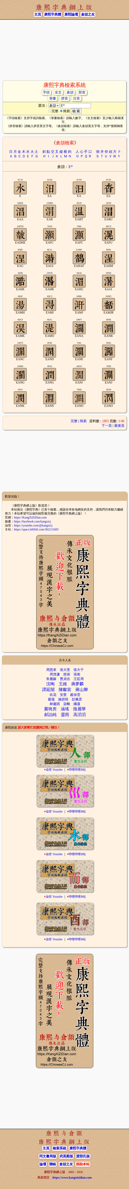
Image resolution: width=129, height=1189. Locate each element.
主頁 (37, 14)
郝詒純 (50, 714)
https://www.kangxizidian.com (72, 1177)
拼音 (64, 98)
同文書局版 (47, 1156)
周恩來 (51, 670)
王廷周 (78, 679)
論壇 (42, 1164)
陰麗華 (79, 709)
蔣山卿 (81, 689)
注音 (76, 98)
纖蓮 (76, 704)
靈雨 (65, 714)
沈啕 (50, 684)
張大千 (78, 670)
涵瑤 (65, 709)
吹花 (53, 695)
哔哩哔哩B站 (77, 769)
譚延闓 (48, 689)
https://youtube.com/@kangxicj (33, 525)
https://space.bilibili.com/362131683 (36, 529)
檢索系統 (59, 1148)
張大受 (65, 670)
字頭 (46, 92)
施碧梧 (63, 699)
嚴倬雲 (75, 695)
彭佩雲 (77, 699)
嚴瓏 (51, 699)
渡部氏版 (83, 1156)
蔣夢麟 (77, 684)
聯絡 (52, 1164)
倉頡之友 (88, 14)
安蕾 (63, 695)
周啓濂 (55, 674)
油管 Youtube (54, 769)
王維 (63, 684)
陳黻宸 (65, 689)
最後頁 (119, 425)
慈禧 (66, 674)
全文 (58, 92)
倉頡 (70, 92)
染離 (66, 704)
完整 (74, 421)
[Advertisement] (64, 49)
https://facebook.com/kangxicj (32, 521)
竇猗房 (50, 709)
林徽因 (55, 704)
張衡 (76, 674)
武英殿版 (66, 1156)
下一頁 (107, 425)
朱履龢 (51, 679)
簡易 (83, 421)
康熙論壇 (71, 14)
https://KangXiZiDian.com (30, 517)
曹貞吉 (65, 679)
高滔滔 (79, 714)
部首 (82, 92)
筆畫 (52, 98)
